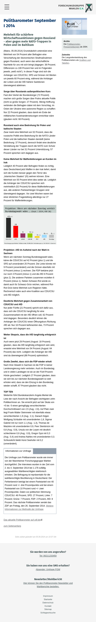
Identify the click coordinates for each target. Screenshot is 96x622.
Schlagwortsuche (48, 613)
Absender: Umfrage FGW (48, 569)
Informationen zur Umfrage (18, 451)
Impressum (48, 596)
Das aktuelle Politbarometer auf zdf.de (22, 520)
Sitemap (48, 609)
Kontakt (48, 606)
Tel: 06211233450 (48, 556)
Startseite (48, 599)
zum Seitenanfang (12, 526)
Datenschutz (48, 603)
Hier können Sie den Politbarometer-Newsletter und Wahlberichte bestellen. (48, 585)
